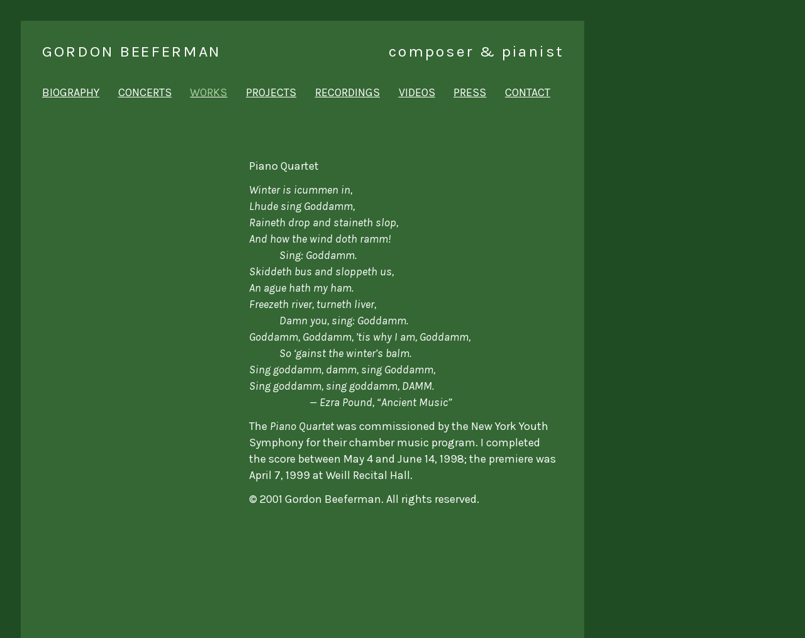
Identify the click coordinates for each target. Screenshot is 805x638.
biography (70, 92)
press (469, 92)
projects (271, 92)
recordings (347, 92)
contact (527, 92)
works (208, 92)
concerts (145, 92)
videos (417, 92)
